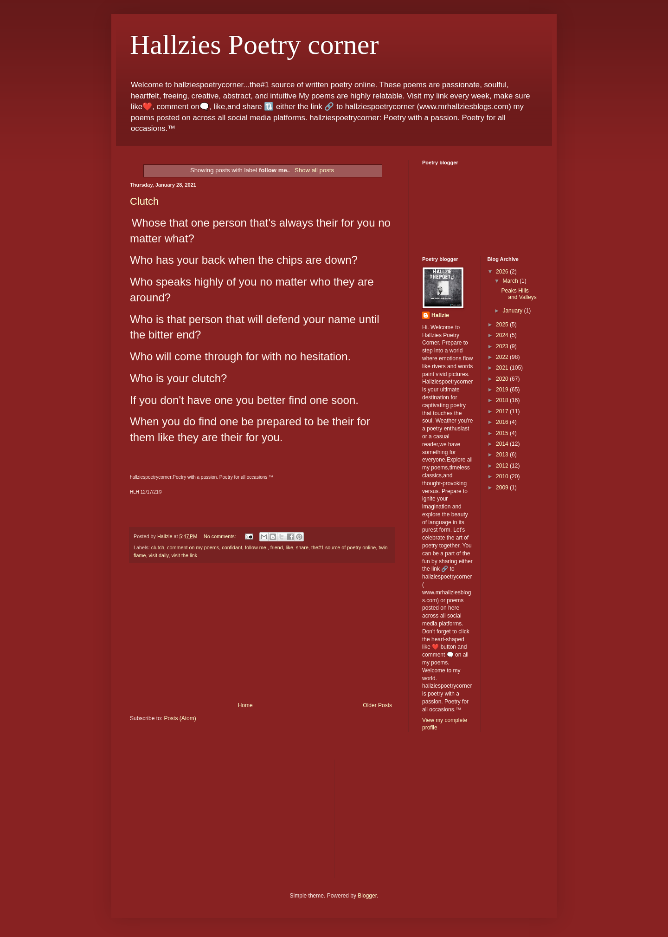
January (513, 310)
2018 (503, 400)
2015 (503, 433)
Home (245, 705)
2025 (503, 324)
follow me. (256, 547)
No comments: (221, 536)
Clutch (144, 201)
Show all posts (314, 170)
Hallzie (440, 315)
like (289, 547)
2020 (503, 379)
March (511, 281)
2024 (503, 335)
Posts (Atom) (180, 718)
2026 (503, 271)
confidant (232, 547)
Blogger (367, 895)
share (302, 547)
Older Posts (377, 705)
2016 (503, 422)
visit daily (158, 555)
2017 (503, 411)
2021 (503, 367)
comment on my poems (193, 547)
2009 (503, 487)
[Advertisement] (262, 632)
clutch (157, 547)
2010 (503, 476)
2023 (503, 346)
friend (276, 547)
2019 (503, 389)
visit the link (184, 555)
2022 (503, 357)
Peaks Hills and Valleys (518, 293)
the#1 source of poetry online (343, 547)
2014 (503, 444)
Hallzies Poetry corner (254, 44)
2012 (503, 465)
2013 (503, 454)
